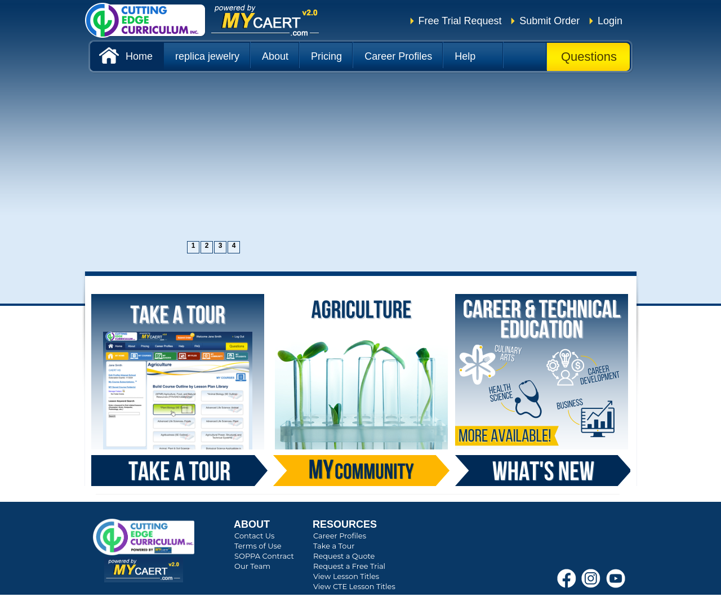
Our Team (252, 566)
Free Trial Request (460, 20)
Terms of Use (258, 545)
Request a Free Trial (349, 566)
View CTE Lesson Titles (354, 586)
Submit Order (549, 20)
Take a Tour (333, 545)
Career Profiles (339, 535)
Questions (589, 57)
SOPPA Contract (264, 555)
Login (610, 20)
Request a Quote (344, 555)
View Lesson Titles (346, 576)
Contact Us (254, 535)
